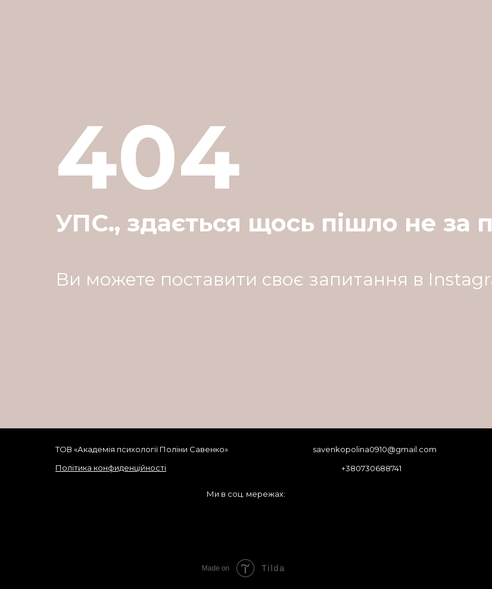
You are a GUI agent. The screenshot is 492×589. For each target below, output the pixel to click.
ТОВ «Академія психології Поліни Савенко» (141, 449)
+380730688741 (371, 468)
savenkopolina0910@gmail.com (375, 449)
